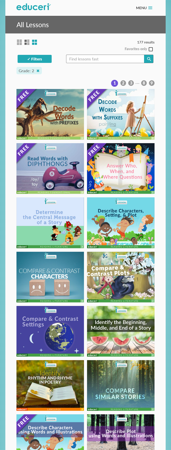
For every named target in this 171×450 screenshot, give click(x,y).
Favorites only (136, 49)
